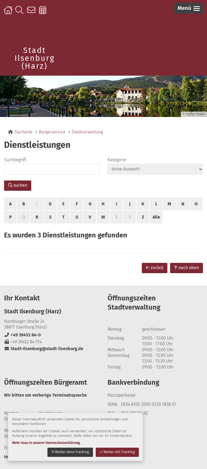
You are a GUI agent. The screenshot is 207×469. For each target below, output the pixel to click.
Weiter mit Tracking (117, 452)
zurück (154, 267)
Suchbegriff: (15, 159)
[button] (188, 8)
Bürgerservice (52, 132)
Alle (156, 217)
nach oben (186, 267)
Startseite (8, 12)
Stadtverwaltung (87, 132)
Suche (20, 12)
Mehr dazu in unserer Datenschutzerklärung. (46, 443)
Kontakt (32, 12)
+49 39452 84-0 (22, 334)
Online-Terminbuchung (44, 12)
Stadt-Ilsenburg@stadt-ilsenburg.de (43, 348)
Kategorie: (117, 159)
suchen (17, 185)
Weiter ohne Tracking (70, 452)
